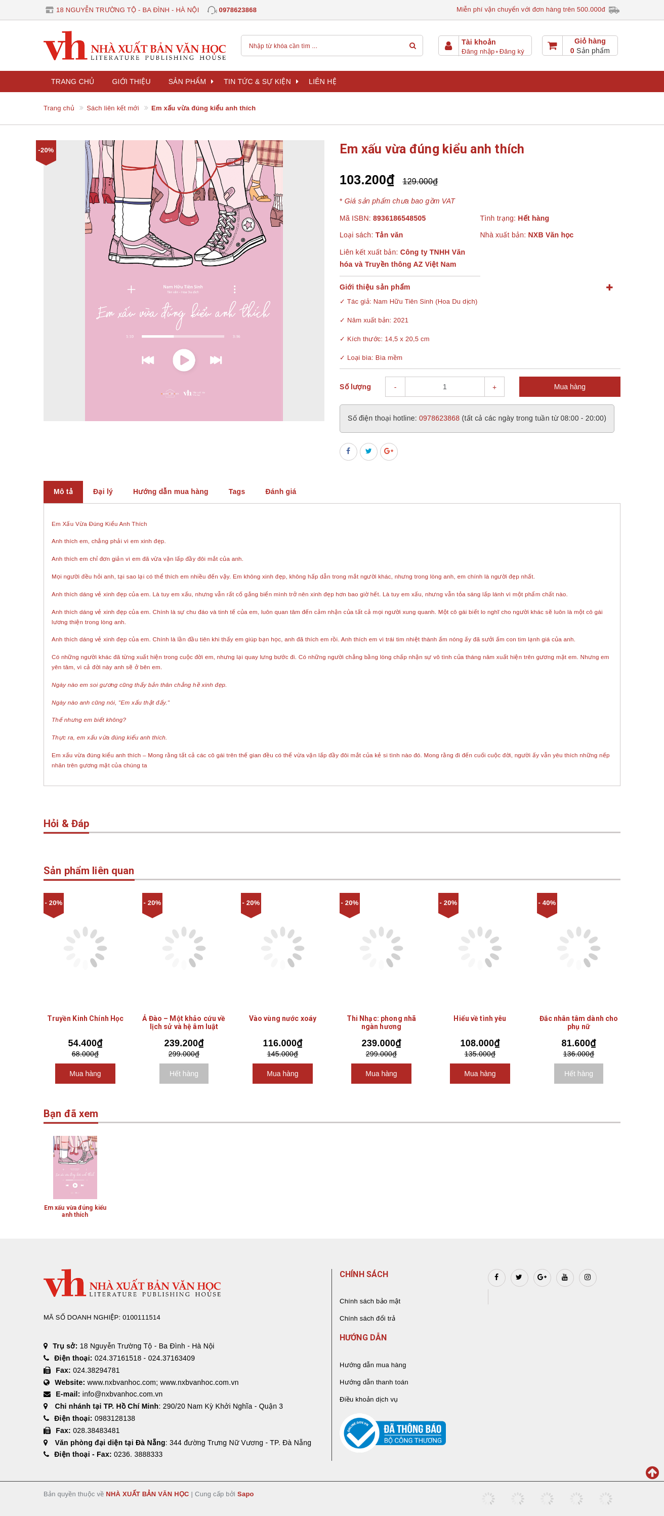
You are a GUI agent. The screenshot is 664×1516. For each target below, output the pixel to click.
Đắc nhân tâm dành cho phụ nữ (579, 1022)
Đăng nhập (478, 51)
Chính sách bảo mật (370, 1301)
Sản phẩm (191, 81)
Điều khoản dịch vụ (369, 1399)
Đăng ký (512, 51)
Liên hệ (323, 81)
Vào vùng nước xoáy (283, 1018)
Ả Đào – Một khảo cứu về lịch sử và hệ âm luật (183, 1022)
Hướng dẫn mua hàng (373, 1365)
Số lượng (355, 387)
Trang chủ (72, 81)
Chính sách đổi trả (367, 1318)
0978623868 (238, 10)
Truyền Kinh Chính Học (85, 1018)
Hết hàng (184, 1074)
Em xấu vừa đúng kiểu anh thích (75, 1211)
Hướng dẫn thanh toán (374, 1382)
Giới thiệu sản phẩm (375, 287)
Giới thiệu (131, 81)
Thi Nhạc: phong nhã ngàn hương (382, 1022)
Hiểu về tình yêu (479, 1018)
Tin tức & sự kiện (261, 81)
